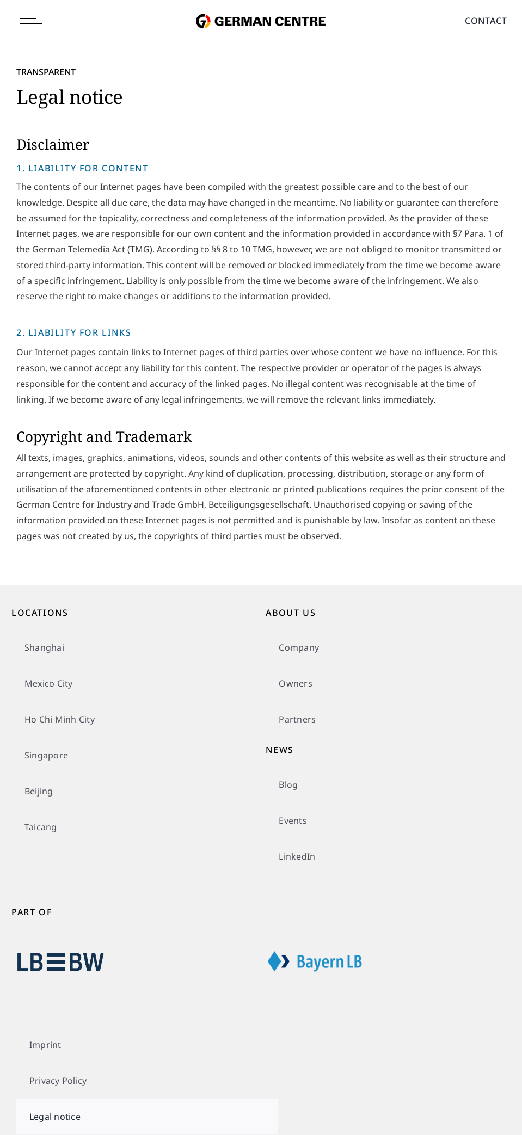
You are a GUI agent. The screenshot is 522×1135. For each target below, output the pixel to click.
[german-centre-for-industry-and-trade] (261, 7)
